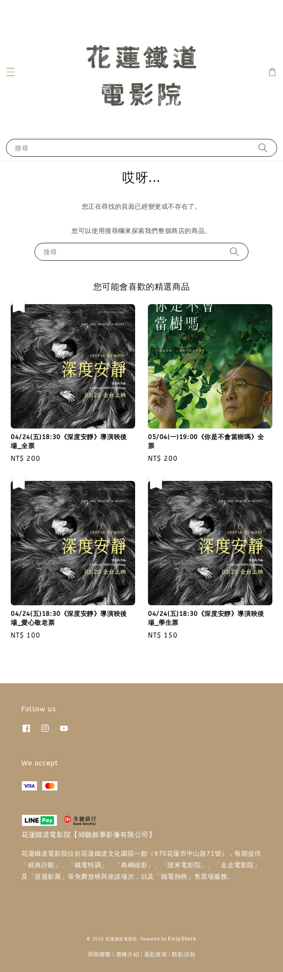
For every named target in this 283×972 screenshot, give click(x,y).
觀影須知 (183, 954)
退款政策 (155, 954)
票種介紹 (127, 954)
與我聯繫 (99, 954)
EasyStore (182, 938)
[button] (10, 72)
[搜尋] (263, 147)
